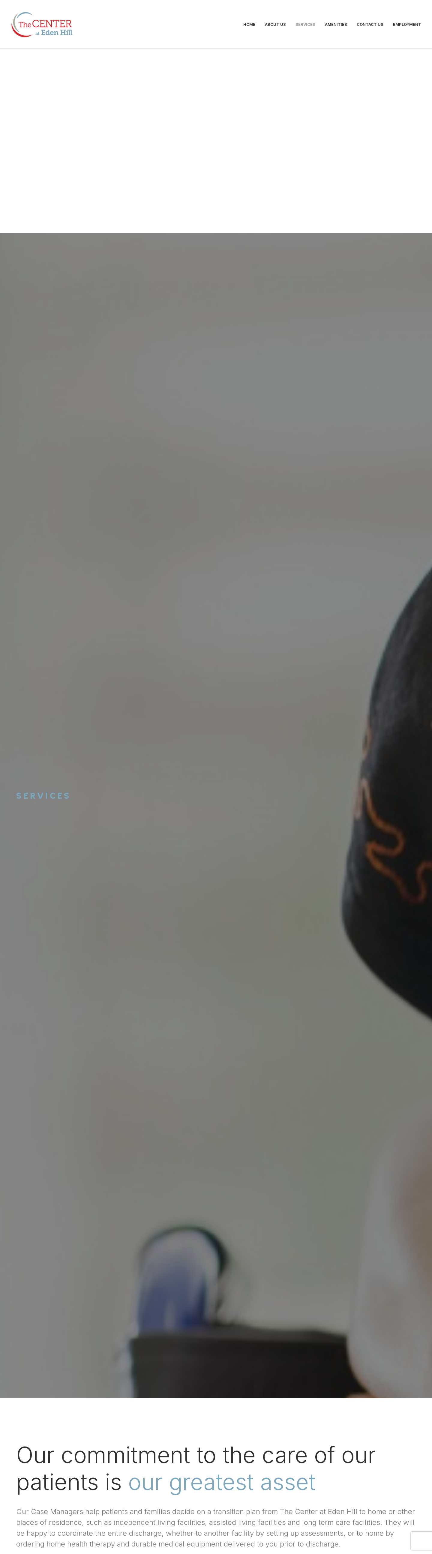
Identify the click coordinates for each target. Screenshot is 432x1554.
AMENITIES (336, 24)
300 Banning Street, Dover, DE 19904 (242, 1497)
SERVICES (305, 24)
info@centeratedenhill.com (114, 1497)
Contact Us (216, 1417)
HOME (249, 24)
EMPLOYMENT (407, 24)
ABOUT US (275, 24)
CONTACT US (370, 24)
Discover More (99, 748)
